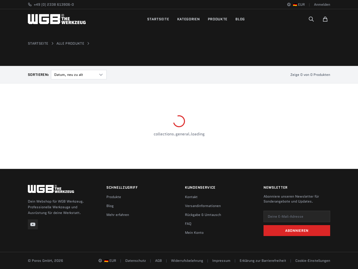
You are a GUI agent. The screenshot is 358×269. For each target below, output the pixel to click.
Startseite (158, 19)
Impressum (221, 260)
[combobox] (79, 74)
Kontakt (191, 196)
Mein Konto (194, 232)
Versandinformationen (203, 205)
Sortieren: (38, 74)
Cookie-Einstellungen (312, 260)
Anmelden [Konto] (322, 4)
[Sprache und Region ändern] (296, 4)
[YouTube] (33, 224)
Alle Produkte (70, 43)
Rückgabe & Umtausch (203, 214)
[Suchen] (311, 19)
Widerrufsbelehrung (187, 260)
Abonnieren (297, 230)
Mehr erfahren (117, 214)
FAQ (188, 223)
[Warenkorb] (325, 19)
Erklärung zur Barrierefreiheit (263, 260)
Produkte (218, 19)
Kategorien (188, 19)
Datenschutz (135, 260)
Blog (240, 19)
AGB (158, 260)
